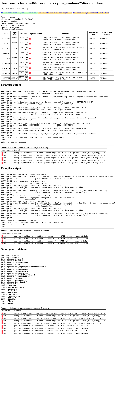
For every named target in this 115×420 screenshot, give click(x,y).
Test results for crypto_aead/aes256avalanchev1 (91, 13)
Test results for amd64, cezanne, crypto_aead (55, 13)
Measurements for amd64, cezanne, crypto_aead (19, 13)
